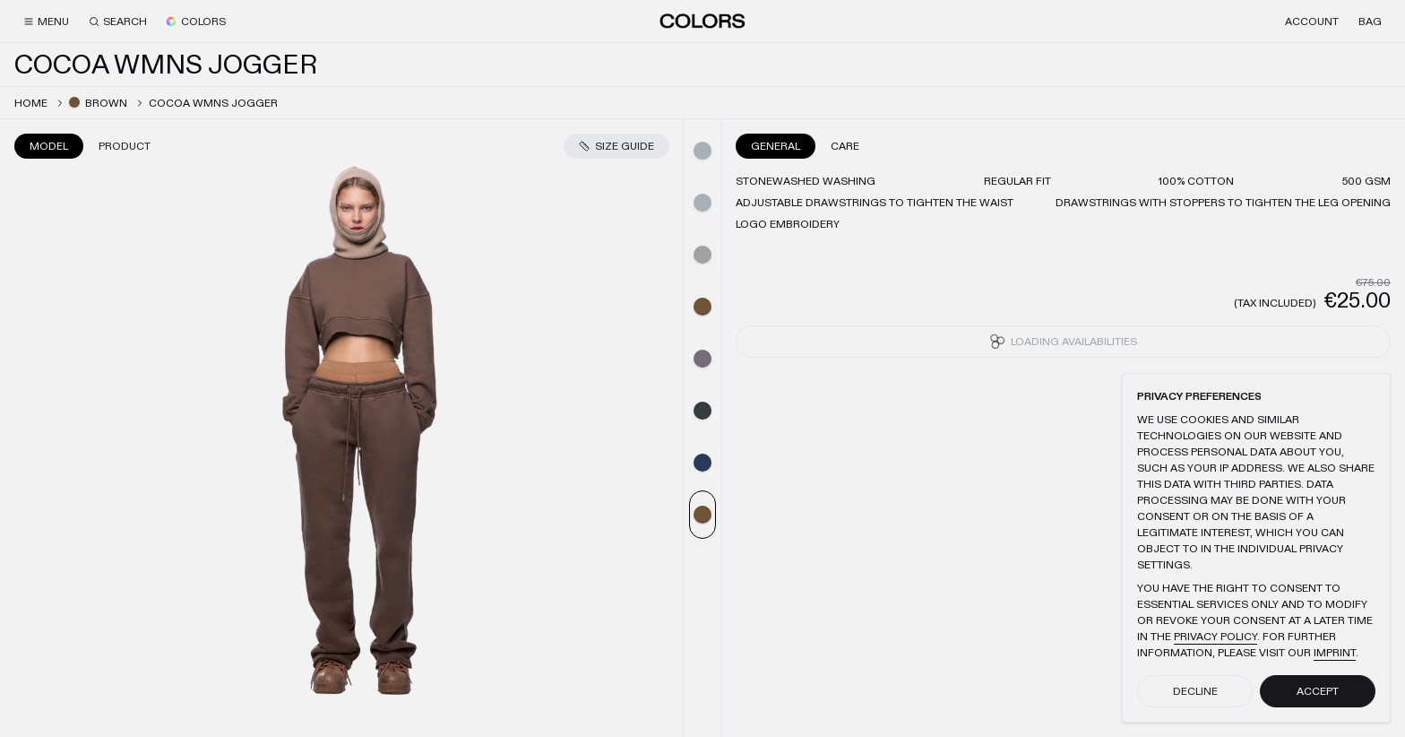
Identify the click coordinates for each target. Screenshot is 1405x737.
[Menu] (46, 21)
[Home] (702, 20)
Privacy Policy (1215, 636)
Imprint (1335, 652)
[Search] (118, 21)
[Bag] (1370, 21)
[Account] (1312, 21)
